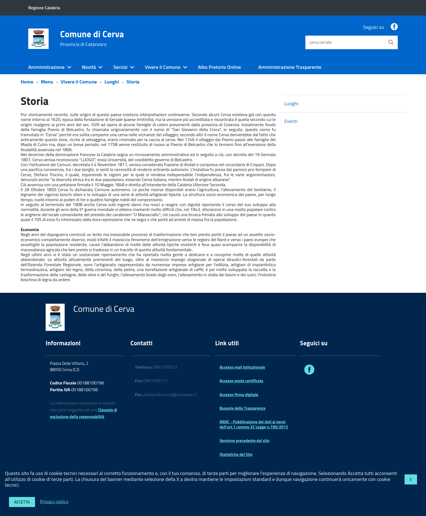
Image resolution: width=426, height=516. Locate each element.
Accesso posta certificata (241, 381)
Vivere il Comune (163, 67)
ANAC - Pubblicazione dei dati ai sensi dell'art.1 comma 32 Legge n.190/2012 (254, 424)
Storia (133, 81)
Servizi (120, 67)
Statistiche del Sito (236, 454)
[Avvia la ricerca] (391, 42)
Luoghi (111, 81)
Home (27, 81)
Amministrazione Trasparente (289, 67)
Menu (47, 81)
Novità (89, 67)
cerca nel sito (320, 42)
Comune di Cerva (92, 38)
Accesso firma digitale (239, 394)
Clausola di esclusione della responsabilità (83, 413)
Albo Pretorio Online (219, 67)
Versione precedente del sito (245, 440)
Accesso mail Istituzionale (242, 367)
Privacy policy (54, 501)
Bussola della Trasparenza (242, 408)
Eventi (290, 121)
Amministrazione (46, 67)
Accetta (22, 502)
